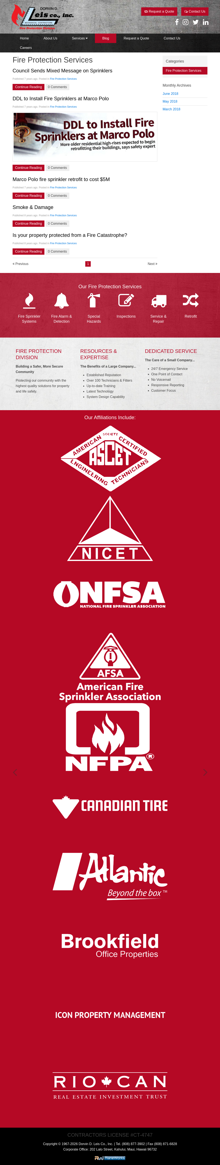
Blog (105, 38)
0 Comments (57, 87)
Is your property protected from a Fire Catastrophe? (70, 235)
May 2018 (170, 101)
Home (24, 38)
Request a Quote (159, 11)
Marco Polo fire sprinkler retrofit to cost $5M (61, 179)
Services (80, 38)
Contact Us (194, 11)
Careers (26, 48)
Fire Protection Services (63, 78)
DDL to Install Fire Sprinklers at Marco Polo (61, 98)
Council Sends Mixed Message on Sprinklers (62, 70)
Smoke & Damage (33, 207)
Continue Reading (28, 87)
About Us (50, 38)
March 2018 (171, 109)
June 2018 (170, 93)
